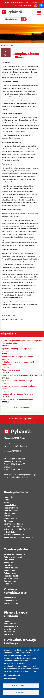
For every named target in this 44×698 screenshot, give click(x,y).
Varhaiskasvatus (11, 603)
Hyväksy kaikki (21, 693)
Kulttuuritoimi (10, 624)
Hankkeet (8, 584)
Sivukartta (18, 5)
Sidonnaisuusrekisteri (13, 524)
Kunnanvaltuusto (11, 508)
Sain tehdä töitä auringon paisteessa (17, 356)
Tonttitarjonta (10, 581)
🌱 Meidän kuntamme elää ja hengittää (18, 380)
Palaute (27, 2)
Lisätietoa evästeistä (12, 675)
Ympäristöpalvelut (12, 578)
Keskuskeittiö (10, 598)
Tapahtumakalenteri (17, 2)
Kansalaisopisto (11, 626)
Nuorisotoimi (9, 632)
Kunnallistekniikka (11, 576)
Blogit (10, 45)
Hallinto (7, 500)
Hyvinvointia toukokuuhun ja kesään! (17, 399)
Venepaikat (9, 562)
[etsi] (13, 19)
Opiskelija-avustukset (13, 526)
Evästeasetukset (10, 678)
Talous (7, 516)
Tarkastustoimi (10, 518)
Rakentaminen (10, 573)
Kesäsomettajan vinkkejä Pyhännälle (17, 394)
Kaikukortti (8, 634)
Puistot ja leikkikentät (13, 557)
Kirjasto (7, 621)
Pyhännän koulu (10, 600)
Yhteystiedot (28, 5)
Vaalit (6, 502)
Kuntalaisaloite (36, 2)
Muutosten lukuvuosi (11, 370)
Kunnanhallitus (10, 505)
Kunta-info (8, 497)
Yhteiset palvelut (11, 513)
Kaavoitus (8, 565)
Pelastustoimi (10, 570)
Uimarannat (9, 560)
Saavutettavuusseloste (14, 534)
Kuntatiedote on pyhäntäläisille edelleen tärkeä (22, 375)
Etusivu (7, 2)
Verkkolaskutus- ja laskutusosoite (18, 537)
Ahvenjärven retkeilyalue (14, 554)
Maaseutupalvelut (11, 510)
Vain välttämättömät (21, 686)
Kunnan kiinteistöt (11, 568)
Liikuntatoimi (9, 629)
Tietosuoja (8, 521)
